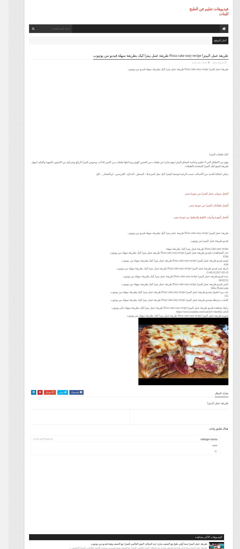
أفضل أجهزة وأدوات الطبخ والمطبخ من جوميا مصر (192, 217)
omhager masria (200, 438)
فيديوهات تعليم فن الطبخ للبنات (192, 543)
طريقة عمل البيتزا (190, 62)
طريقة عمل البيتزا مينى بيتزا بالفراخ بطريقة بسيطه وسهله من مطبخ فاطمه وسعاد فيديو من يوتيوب (43, 202)
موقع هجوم (166, 543)
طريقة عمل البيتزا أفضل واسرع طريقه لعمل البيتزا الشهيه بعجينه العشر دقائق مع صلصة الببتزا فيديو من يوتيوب (42, 226)
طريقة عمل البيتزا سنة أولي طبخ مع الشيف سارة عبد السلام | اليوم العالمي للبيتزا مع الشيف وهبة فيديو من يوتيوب (43, 75)
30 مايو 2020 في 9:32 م (99, 438)
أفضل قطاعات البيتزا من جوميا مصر (200, 205)
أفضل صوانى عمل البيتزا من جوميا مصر (198, 193)
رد (207, 450)
